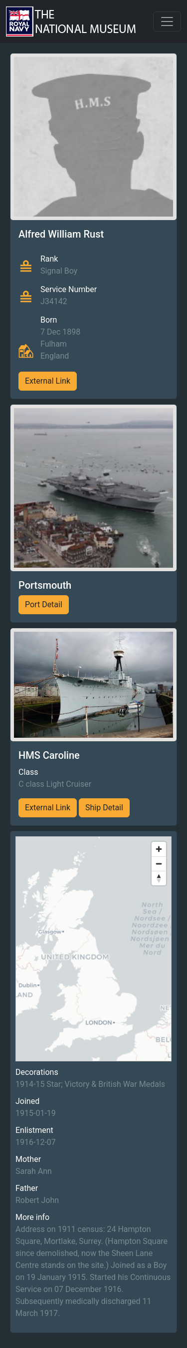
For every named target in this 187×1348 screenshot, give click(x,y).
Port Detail (43, 604)
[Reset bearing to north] (159, 878)
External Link (47, 381)
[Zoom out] (159, 863)
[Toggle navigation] (167, 22)
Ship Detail (104, 807)
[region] (93, 949)
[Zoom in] (159, 849)
